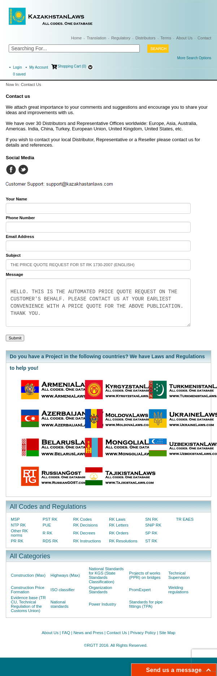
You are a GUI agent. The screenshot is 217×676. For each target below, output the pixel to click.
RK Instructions (87, 541)
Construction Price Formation (27, 589)
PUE (47, 525)
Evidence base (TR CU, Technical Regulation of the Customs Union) (28, 604)
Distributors (145, 38)
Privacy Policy (143, 632)
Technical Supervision (179, 575)
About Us (184, 38)
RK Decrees (84, 533)
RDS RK (50, 541)
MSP (15, 519)
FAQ (66, 632)
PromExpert (140, 590)
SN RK (151, 519)
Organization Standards (100, 589)
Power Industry (102, 604)
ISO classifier (63, 590)
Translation (96, 38)
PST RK (50, 519)
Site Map (167, 632)
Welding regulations (178, 589)
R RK (47, 533)
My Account (38, 67)
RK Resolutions (123, 541)
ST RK (151, 541)
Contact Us (117, 632)
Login (17, 67)
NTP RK (18, 525)
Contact (204, 38)
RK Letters (119, 525)
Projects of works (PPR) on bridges (145, 575)
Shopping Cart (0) (72, 66)
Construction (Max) (28, 575)
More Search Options (194, 58)
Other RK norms (19, 533)
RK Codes (82, 519)
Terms (165, 38)
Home (76, 38)
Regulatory (120, 38)
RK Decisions (85, 525)
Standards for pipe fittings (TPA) (146, 604)
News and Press (88, 632)
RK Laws (117, 519)
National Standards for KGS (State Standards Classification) (106, 575)
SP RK (151, 533)
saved (19, 74)
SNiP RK (153, 525)
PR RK (17, 541)
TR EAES (185, 519)
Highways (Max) (65, 575)
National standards (60, 604)
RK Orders (119, 533)
